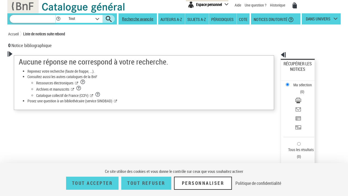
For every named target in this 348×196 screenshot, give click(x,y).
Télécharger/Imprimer (300, 81)
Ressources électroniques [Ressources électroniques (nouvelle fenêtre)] (124, 82)
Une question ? (255, 5)
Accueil (13, 33)
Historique (278, 5)
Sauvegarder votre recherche (42, 89)
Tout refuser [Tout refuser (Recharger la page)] (146, 183)
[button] (58, 19)
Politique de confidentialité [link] (258, 183)
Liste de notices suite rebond (44, 33)
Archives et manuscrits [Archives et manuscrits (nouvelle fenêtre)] (122, 89)
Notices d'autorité (270, 19)
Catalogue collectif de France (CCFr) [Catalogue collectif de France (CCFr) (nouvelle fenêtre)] (132, 95)
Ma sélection (294, 72)
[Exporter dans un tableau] (305, 95)
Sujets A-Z (196, 19)
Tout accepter (92, 183)
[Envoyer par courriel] (305, 88)
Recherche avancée (137, 19)
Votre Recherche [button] (30, 63)
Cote (243, 19)
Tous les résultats (297, 116)
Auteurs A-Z (171, 19)
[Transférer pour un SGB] (305, 101)
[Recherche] (32, 19)
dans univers (318, 20)
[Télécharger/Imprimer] (305, 82)
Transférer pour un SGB (302, 101)
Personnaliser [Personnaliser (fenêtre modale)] (203, 183)
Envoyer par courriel (299, 88)
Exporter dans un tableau (303, 94)
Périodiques (222, 19)
